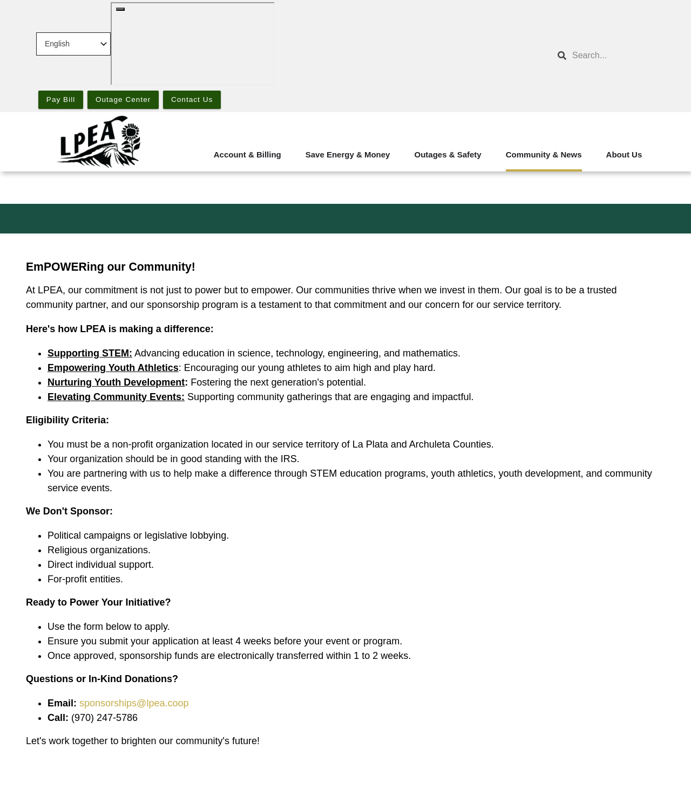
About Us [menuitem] (624, 154)
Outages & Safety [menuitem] (447, 154)
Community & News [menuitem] (544, 154)
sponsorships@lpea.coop (133, 703)
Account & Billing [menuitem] (247, 154)
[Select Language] (73, 44)
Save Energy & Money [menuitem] (348, 154)
